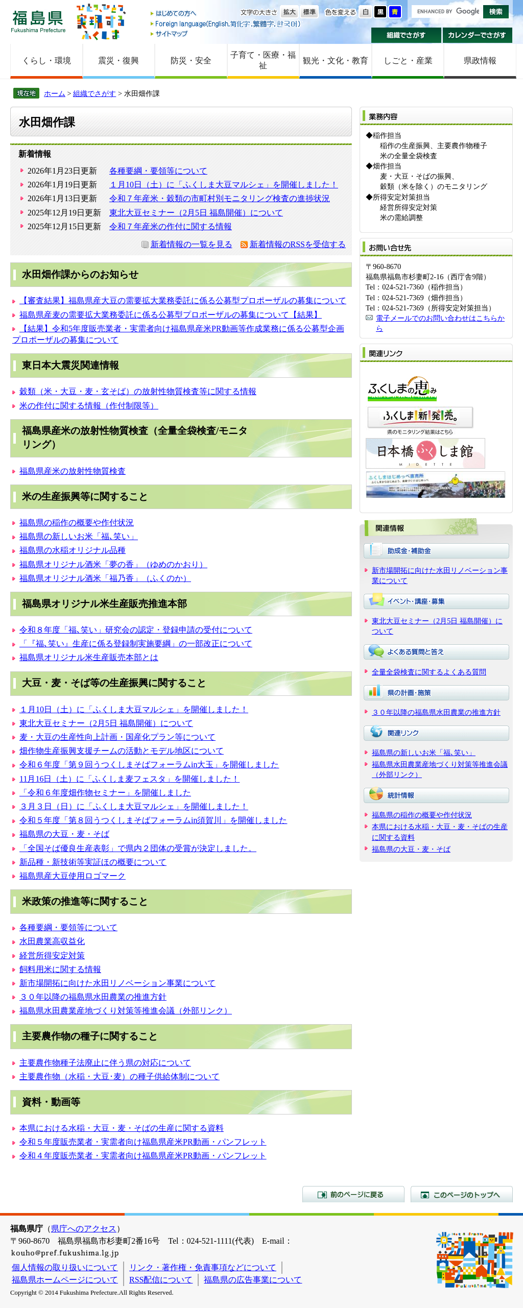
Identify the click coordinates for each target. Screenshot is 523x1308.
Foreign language (226, 24)
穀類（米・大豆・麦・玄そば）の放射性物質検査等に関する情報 (137, 391)
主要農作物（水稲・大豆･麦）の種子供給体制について (119, 1076)
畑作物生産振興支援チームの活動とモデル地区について (121, 750)
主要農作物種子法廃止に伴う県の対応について (105, 1062)
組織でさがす (406, 35)
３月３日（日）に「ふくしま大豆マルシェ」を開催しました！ (133, 806)
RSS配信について (161, 1279)
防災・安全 (191, 60)
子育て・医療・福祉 (263, 60)
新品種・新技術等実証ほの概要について (93, 862)
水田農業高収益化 (52, 941)
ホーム (54, 93)
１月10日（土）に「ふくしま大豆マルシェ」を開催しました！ (223, 184)
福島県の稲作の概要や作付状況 (76, 522)
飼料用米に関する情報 (60, 969)
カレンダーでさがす (478, 35)
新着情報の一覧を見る (191, 244)
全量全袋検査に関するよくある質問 (429, 672)
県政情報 (480, 60)
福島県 (38, 21)
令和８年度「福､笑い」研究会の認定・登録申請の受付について (135, 629)
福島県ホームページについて (65, 1279)
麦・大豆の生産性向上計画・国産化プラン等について (117, 737)
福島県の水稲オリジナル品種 (72, 550)
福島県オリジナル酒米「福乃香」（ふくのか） (105, 578)
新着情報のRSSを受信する (298, 244)
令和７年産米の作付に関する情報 (170, 226)
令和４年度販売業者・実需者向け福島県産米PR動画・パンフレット (143, 1155)
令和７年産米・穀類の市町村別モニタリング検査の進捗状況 (219, 198)
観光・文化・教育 (335, 60)
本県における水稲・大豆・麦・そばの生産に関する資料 (121, 1128)
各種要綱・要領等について (158, 170)
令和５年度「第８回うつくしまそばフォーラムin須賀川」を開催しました (153, 820)
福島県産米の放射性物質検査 (72, 471)
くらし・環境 (46, 60)
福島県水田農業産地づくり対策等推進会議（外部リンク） (125, 1010)
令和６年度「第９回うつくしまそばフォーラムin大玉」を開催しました (149, 764)
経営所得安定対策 (52, 955)
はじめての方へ (226, 14)
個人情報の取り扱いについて (65, 1267)
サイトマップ (226, 33)
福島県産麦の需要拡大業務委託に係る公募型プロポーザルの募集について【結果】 (170, 314)
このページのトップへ (462, 1194)
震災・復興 (118, 60)
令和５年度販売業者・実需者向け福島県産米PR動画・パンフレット (143, 1141)
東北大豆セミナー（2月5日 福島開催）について (196, 212)
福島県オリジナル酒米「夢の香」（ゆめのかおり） (113, 564)
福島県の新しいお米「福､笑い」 (78, 536)
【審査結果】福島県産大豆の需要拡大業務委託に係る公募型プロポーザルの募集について (182, 300)
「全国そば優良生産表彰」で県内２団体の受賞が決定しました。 (137, 848)
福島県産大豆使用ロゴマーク (72, 875)
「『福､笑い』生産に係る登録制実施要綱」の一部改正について (135, 643)
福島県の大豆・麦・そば (64, 834)
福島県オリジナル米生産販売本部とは (88, 657)
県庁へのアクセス (83, 1228)
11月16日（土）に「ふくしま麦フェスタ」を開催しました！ (129, 778)
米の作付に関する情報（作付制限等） (88, 405)
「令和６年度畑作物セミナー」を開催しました (105, 792)
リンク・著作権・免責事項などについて (202, 1267)
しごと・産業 (408, 60)
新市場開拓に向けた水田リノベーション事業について (117, 983)
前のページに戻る (353, 1194)
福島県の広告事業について (253, 1279)
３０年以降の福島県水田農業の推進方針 (93, 996)
